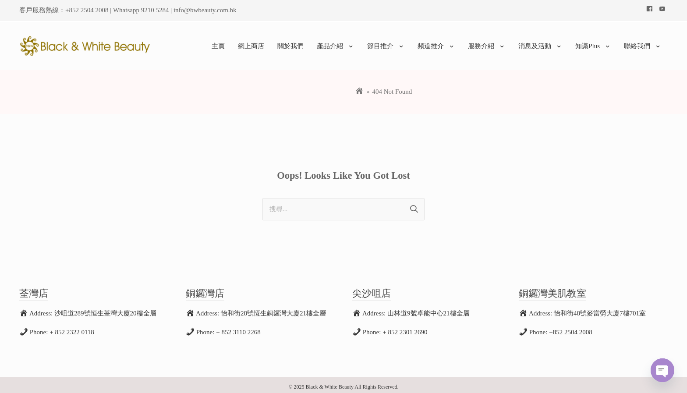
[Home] (359, 87)
